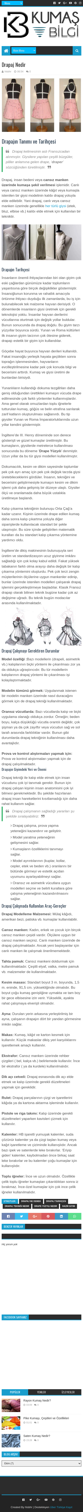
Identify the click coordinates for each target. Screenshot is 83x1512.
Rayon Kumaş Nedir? (37, 1400)
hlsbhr (28, 1507)
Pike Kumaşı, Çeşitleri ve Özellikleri (46, 1418)
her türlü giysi (55, 206)
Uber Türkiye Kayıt (61, 1507)
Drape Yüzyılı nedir (45, 1206)
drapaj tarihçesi (56, 1201)
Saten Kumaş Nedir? (36, 1436)
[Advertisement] (42, 35)
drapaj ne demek (31, 1201)
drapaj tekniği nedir (17, 1206)
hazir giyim (68, 1206)
